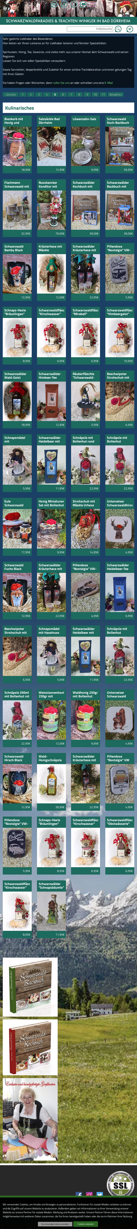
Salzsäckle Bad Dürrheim (49, 121)
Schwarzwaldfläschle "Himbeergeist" (120, 312)
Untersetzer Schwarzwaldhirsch (120, 503)
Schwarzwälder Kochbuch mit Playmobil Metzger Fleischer (84, 185)
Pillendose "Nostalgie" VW (118, 758)
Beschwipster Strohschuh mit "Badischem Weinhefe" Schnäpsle (15, 631)
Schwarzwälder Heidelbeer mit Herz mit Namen (84, 631)
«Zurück (10, 94)
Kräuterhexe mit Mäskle (50, 249)
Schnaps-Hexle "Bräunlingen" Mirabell (15, 312)
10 (95, 94)
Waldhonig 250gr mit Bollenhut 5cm (85, 695)
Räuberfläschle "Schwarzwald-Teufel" (83, 376)
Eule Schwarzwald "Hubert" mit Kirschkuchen (14, 503)
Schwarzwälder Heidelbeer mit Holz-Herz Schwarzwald (50, 440)
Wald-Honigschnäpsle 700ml (50, 758)
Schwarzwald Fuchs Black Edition (13, 567)
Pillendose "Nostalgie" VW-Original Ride (16, 822)
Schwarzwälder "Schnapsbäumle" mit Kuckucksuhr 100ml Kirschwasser (51, 886)
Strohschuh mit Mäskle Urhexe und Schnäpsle (84, 503)
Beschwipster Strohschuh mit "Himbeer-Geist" (119, 376)
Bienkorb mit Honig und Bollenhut (13, 121)
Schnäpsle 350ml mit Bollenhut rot (16, 695)
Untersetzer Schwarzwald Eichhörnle (116, 695)
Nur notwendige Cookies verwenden (55, 1224)
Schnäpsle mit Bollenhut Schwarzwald (117, 440)
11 (103, 94)
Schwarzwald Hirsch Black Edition (13, 758)
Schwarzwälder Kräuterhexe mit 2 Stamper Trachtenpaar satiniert (84, 249)
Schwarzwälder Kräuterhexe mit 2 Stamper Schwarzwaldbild (85, 758)
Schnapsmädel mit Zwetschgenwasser (17, 440)
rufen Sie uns (61, 83)
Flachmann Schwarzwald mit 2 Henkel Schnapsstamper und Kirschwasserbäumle (17, 185)
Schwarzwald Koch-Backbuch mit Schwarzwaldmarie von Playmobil (120, 121)
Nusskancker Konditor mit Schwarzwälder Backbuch (50, 185)
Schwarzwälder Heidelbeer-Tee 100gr (118, 567)
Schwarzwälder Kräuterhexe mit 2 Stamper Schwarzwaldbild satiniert (51, 567)
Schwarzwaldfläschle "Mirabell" (85, 312)
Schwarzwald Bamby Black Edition (13, 249)
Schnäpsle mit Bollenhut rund (83, 440)
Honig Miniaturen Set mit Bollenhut (51, 503)
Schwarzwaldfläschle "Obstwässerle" (120, 822)
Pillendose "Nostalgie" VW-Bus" (119, 249)
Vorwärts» (115, 94)
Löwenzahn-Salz (84, 119)
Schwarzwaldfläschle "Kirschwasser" (51, 312)
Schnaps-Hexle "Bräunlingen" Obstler (49, 822)
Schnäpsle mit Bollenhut (117, 631)
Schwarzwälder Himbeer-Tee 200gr (50, 376)
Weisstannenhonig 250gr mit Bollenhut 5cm (51, 695)
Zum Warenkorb (129, 27)
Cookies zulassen (86, 1224)
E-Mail (109, 83)
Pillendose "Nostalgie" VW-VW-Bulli (84, 567)
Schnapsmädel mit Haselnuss (49, 631)
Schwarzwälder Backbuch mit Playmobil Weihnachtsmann (119, 185)
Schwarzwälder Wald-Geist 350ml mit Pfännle (15, 376)
